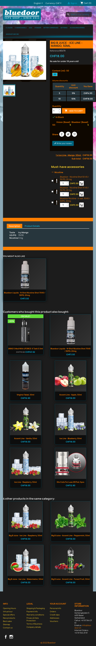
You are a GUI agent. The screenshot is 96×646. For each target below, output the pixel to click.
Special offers (9, 615)
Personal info (55, 608)
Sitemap (6, 624)
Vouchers (54, 621)
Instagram (11, 636)
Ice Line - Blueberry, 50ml (71, 438)
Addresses (54, 618)
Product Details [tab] (32, 226)
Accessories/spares (77, 28)
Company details (33, 627)
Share (61, 134)
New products (9, 618)
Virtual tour (8, 611)
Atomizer (37, 28)
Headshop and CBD (12, 34)
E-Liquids (9, 28)
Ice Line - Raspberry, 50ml (25, 482)
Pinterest (74, 134)
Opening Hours (9, 608)
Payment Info (32, 611)
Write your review (63, 143)
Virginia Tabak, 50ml (25, 395)
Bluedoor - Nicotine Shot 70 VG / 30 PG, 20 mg (74, 188)
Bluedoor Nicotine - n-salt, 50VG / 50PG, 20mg (75, 199)
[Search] (79, 14)
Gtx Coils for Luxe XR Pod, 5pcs (70, 482)
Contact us (8, 627)
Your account (58, 603)
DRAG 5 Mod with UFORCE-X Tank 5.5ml (25, 348)
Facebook (5, 636)
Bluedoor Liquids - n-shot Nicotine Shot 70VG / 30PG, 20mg (24, 294)
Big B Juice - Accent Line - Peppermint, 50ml (70, 535)
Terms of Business (34, 624)
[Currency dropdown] (59, 3)
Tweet (68, 134)
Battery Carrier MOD (51, 28)
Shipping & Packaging (35, 608)
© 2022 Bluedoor (48, 642)
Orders (53, 611)
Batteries (64, 28)
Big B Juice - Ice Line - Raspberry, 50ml (25, 535)
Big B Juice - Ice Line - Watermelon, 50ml (25, 579)
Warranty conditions (35, 615)
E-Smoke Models (20, 28)
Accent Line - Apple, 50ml (70, 395)
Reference (54, 51)
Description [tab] (14, 226)
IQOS (30, 28)
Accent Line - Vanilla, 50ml (25, 438)
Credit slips (55, 615)
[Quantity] (55, 111)
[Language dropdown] (39, 3)
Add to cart (74, 110)
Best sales (7, 621)
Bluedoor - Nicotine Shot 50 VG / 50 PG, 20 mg (74, 178)
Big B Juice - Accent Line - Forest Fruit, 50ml (70, 579)
